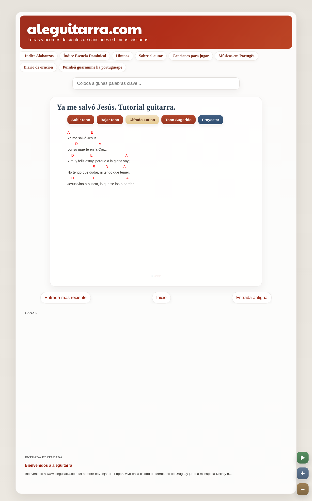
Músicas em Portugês (236, 56)
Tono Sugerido (178, 120)
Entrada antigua (251, 297)
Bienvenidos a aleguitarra (48, 465)
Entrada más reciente (66, 297)
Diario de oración (38, 67)
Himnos (122, 56)
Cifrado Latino (142, 120)
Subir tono (80, 120)
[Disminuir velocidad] (303, 489)
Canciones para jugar (190, 56)
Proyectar (210, 120)
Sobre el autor (151, 56)
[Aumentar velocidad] (303, 473)
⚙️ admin (156, 276)
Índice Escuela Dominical (84, 56)
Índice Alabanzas (39, 56)
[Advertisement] (156, 382)
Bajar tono (110, 120)
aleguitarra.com (84, 28)
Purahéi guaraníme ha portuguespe (92, 67)
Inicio (161, 297)
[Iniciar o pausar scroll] (303, 458)
